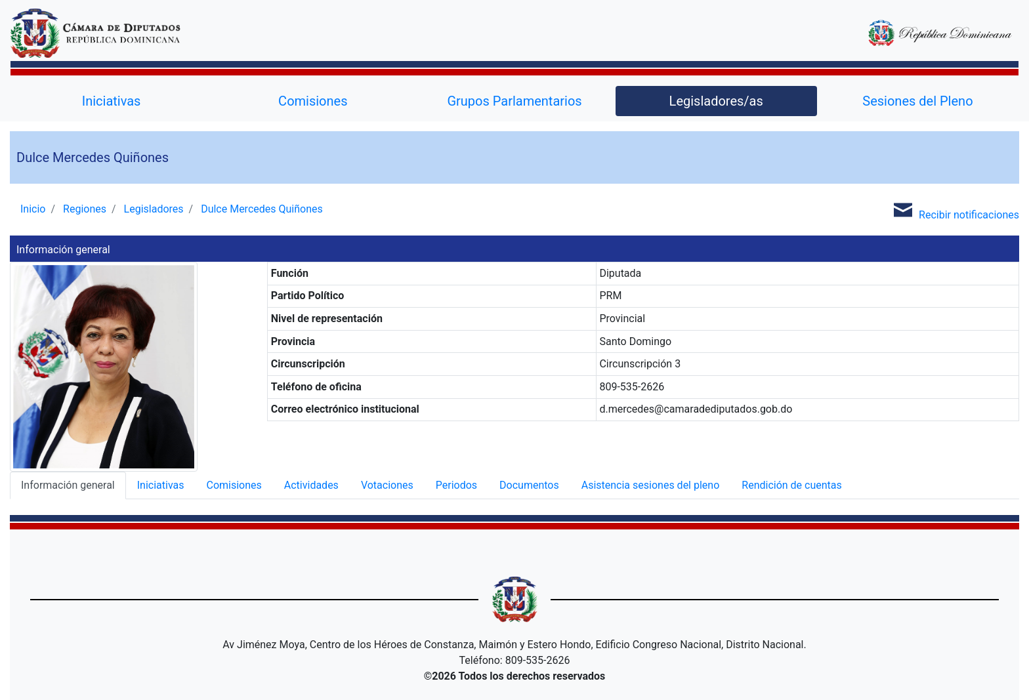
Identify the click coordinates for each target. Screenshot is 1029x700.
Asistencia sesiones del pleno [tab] (650, 485)
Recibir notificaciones (953, 209)
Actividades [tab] (311, 485)
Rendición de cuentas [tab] (791, 485)
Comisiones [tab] (233, 485)
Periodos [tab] (456, 485)
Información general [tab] (68, 485)
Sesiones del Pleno (917, 101)
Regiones (84, 209)
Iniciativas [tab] (160, 485)
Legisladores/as (716, 101)
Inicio (32, 209)
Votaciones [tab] (387, 485)
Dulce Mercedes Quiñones (262, 209)
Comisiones (312, 101)
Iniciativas (111, 101)
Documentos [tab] (529, 485)
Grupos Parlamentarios (514, 101)
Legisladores (154, 209)
